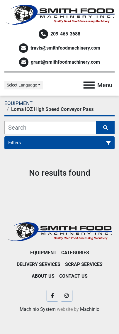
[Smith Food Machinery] (59, 231)
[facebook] (52, 295)
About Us (43, 276)
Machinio (89, 309)
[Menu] (89, 85)
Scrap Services (84, 264)
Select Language (22, 85)
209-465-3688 (65, 34)
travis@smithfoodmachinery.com (65, 48)
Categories (75, 252)
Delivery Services (38, 264)
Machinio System (38, 309)
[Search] (50, 127)
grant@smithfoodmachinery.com (65, 62)
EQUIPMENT (43, 252)
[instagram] (66, 295)
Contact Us (73, 276)
